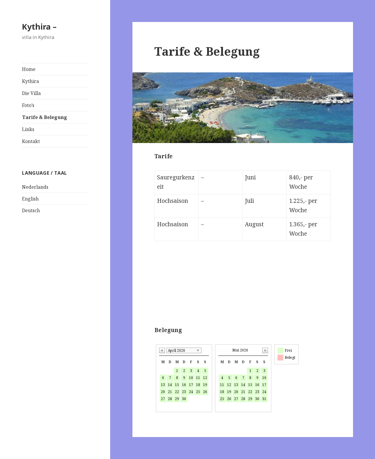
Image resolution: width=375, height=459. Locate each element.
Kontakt (31, 141)
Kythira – (39, 26)
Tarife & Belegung (44, 117)
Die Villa (31, 93)
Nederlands (35, 187)
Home (28, 69)
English (30, 198)
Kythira (30, 81)
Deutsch (31, 210)
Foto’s (28, 105)
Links (28, 129)
